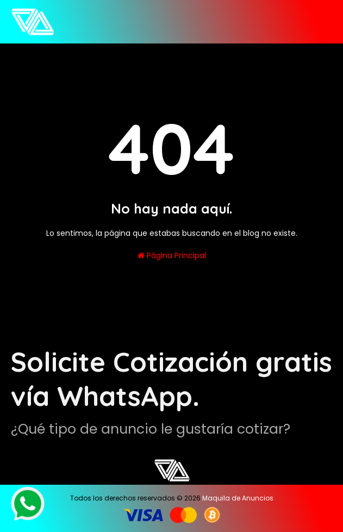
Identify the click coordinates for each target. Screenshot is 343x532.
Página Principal (172, 255)
